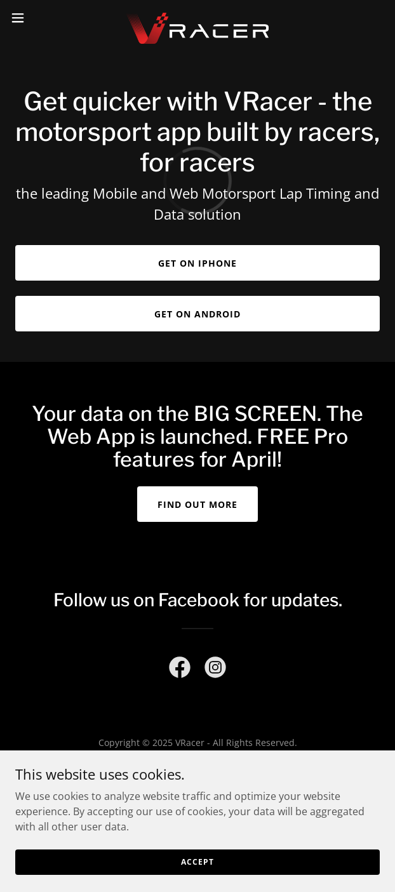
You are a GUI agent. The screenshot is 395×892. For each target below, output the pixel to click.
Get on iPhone (197, 263)
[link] (197, 18)
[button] (34, 17)
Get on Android (197, 314)
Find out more (197, 504)
